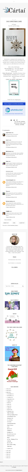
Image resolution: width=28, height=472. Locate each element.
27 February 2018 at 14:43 (11, 176)
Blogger (14, 467)
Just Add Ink (8, 70)
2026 (7, 388)
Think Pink (9, 446)
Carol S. (7, 140)
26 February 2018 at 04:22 (11, 157)
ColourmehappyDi (10, 180)
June (8, 404)
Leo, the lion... (10, 420)
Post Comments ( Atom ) (13, 225)
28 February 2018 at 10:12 (11, 187)
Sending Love (10, 432)
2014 (7, 454)
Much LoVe (9, 428)
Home (14, 222)
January (9, 448)
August (9, 400)
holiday (21, 123)
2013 (7, 456)
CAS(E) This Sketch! (10, 79)
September (9, 399)
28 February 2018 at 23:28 (11, 197)
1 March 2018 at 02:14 (10, 207)
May (8, 406)
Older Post (21, 222)
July (8, 402)
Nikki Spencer (9, 151)
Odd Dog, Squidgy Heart (12, 414)
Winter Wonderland (7, 73)
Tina (7, 191)
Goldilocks (9, 430)
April (8, 407)
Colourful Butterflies (11, 423)
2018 (7, 392)
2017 (7, 450)
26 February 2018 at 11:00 (11, 167)
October (9, 397)
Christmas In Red (10, 435)
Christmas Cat (10, 418)
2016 (7, 452)
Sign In (1, 462)
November (9, 395)
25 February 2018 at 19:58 (11, 136)
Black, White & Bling (11, 444)
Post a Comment (7, 219)
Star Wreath (9, 442)
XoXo (8, 427)
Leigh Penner (8, 132)
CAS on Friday (7, 68)
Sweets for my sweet (11, 434)
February (9, 411)
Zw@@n (8, 211)
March (8, 409)
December (9, 393)
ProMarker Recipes (14, 259)
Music (8, 437)
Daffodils (9, 441)
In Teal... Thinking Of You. (12, 439)
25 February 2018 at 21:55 (11, 147)
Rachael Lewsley (9, 201)
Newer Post (6, 222)
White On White (10, 412)
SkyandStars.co (19, 470)
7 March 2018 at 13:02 (10, 217)
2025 (7, 390)
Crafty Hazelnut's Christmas (10, 74)
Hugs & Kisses (10, 425)
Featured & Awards (14, 263)
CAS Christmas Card (11, 416)
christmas (23, 121)
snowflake (22, 124)
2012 (7, 457)
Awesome (9, 421)
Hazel (7, 161)
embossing (16, 123)
